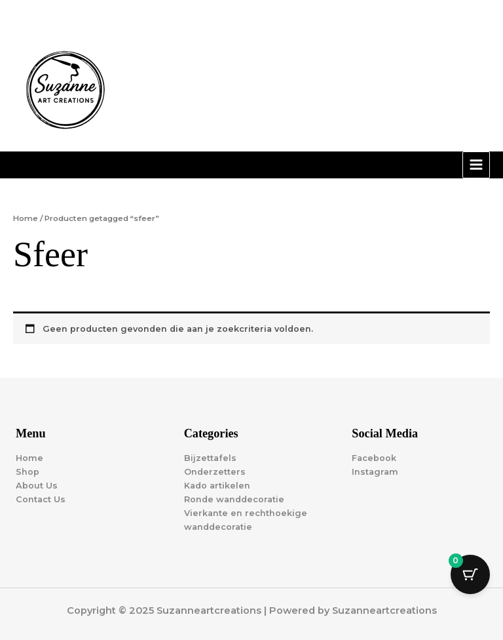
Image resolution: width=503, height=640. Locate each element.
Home (25, 218)
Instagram (375, 472)
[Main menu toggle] (476, 165)
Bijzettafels (210, 458)
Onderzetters (215, 472)
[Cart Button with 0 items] (470, 574)
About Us (37, 485)
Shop (27, 472)
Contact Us (40, 499)
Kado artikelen (217, 485)
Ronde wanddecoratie (234, 499)
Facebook (374, 458)
